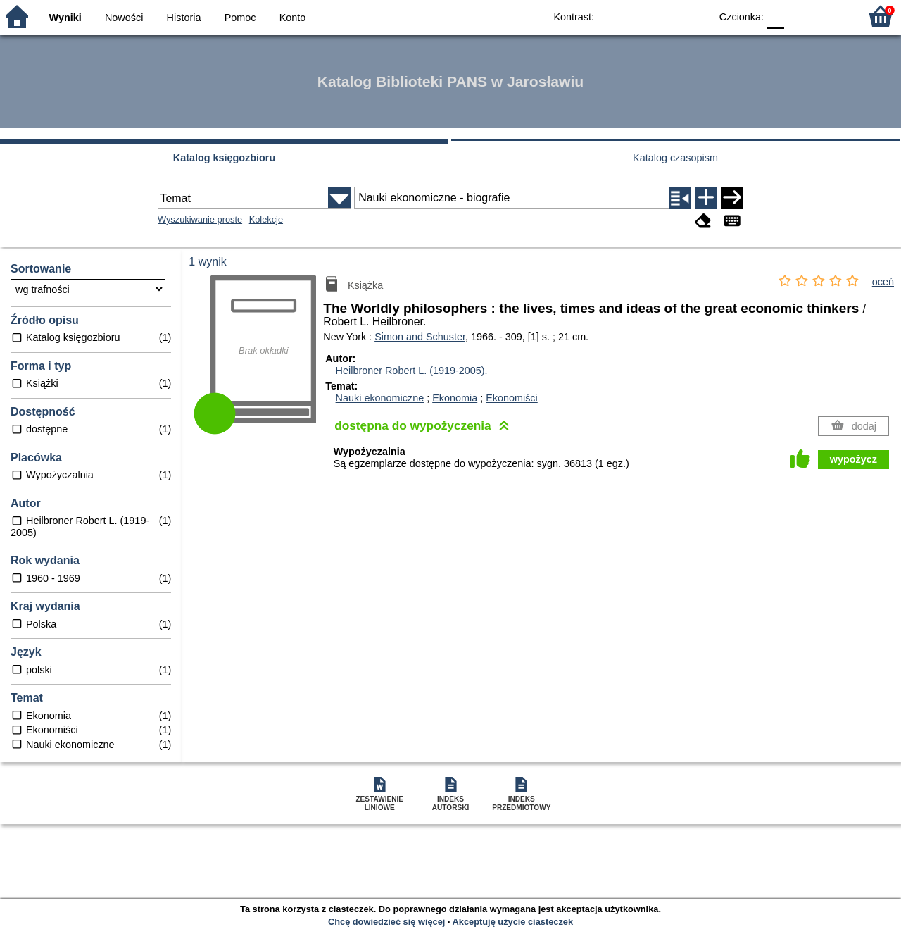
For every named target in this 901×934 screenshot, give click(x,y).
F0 (775, 16)
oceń (883, 281)
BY (695, 16)
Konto (292, 17)
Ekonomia (454, 398)
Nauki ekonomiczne (380, 398)
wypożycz (853, 459)
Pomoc (240, 17)
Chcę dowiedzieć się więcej (386, 921)
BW (638, 16)
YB (667, 16)
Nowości (124, 17)
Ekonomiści (512, 398)
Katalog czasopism (675, 157)
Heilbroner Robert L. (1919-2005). (412, 370)
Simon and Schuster (419, 336)
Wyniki (65, 17)
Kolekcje (266, 219)
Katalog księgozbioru (224, 157)
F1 (800, 16)
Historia (184, 17)
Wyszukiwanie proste (200, 219)
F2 (832, 16)
